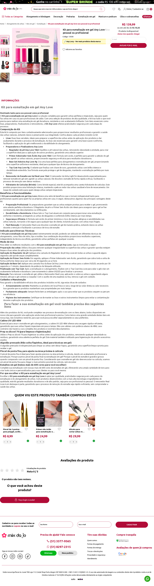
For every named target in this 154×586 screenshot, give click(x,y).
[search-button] (101, 9)
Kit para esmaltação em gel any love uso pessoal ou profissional (74, 24)
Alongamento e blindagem (38, 17)
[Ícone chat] (119, 9)
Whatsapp (48, 553)
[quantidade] (7, 442)
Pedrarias (70, 17)
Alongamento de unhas (15, 24)
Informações (10, 100)
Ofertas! (147, 17)
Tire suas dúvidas (97, 534)
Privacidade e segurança (96, 555)
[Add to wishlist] (64, 49)
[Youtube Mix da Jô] (20, 558)
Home (2, 24)
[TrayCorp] (80, 579)
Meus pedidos (67, 553)
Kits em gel (30, 24)
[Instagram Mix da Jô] (12, 558)
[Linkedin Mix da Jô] (27, 558)
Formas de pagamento (95, 544)
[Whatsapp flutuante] (147, 579)
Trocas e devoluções (95, 551)
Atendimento (92, 558)
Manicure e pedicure (108, 17)
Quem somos (92, 540)
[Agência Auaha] (73, 579)
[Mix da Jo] (14, 537)
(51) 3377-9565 (59, 541)
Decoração (58, 17)
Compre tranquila (126, 534)
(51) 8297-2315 (59, 546)
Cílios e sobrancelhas (129, 17)
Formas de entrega (94, 548)
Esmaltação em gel (86, 17)
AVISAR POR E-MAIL (129, 46)
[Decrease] (4, 442)
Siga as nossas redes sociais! (12, 551)
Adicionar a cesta (21, 442)
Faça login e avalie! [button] (25, 500)
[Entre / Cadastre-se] (133, 9)
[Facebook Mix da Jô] (4, 558)
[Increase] (10, 442)
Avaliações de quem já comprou (134, 547)
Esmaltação (41, 24)
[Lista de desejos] (114, 9)
